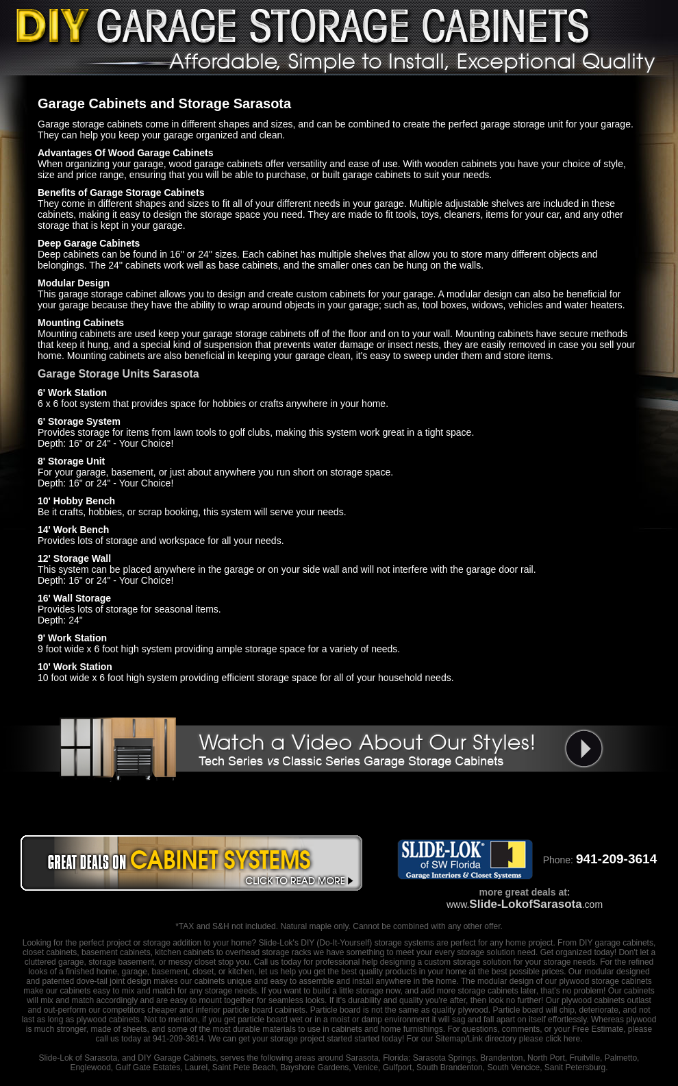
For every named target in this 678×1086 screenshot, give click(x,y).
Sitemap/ (450, 1039)
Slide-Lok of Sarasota (78, 1058)
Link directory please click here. (525, 1039)
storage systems (404, 943)
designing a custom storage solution (445, 962)
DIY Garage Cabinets (177, 1058)
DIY (307, 943)
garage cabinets (624, 943)
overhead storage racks (268, 952)
